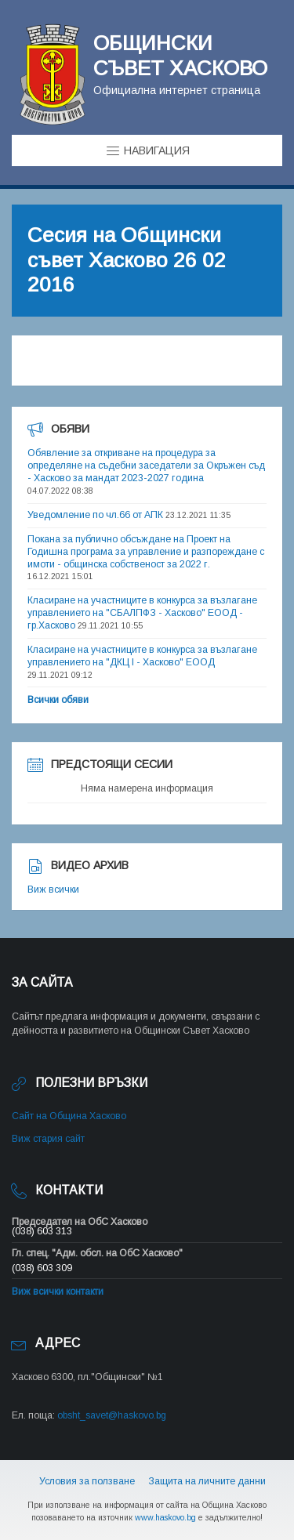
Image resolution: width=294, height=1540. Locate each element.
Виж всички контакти (57, 1291)
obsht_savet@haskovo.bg (111, 1415)
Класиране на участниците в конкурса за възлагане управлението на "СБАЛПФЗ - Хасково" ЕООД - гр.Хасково (142, 613)
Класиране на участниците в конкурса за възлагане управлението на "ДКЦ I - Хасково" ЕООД (142, 656)
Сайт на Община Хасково (69, 1116)
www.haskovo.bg (165, 1517)
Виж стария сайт (48, 1138)
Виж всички (53, 889)
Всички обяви (58, 699)
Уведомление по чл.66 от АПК (95, 514)
